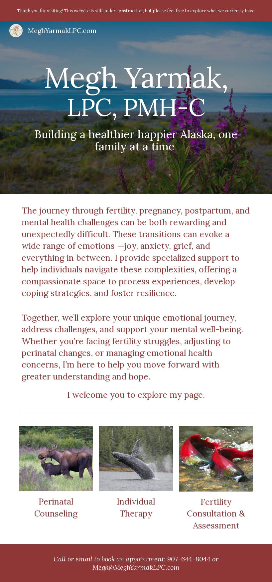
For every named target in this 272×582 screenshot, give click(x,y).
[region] (136, 10)
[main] (136, 108)
